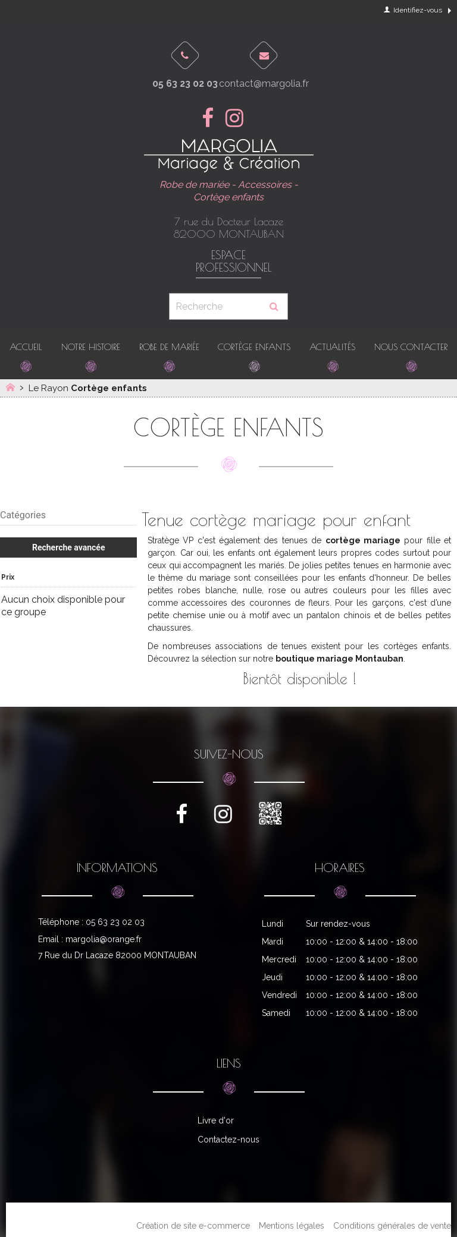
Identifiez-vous (412, 10)
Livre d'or (216, 1120)
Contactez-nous (228, 1139)
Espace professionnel (228, 261)
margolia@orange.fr (103, 939)
